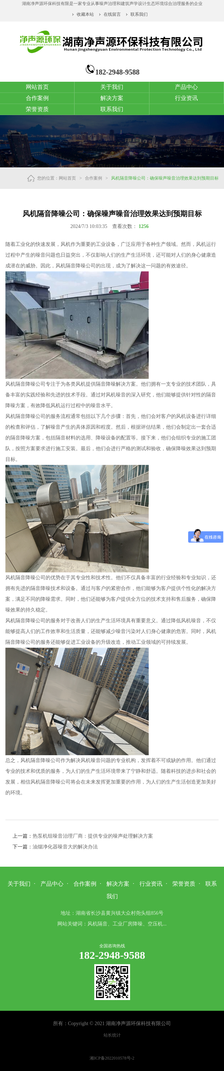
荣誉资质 (37, 109)
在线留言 (112, 14)
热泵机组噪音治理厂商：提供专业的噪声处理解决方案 (93, 836)
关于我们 (111, 87)
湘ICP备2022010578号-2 (112, 1058)
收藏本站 (86, 14)
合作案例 (37, 98)
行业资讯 (186, 98)
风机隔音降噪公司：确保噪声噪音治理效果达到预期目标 (165, 178)
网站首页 (37, 87)
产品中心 (186, 87)
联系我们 (139, 14)
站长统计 (112, 1035)
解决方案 (111, 98)
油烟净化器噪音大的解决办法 (65, 846)
